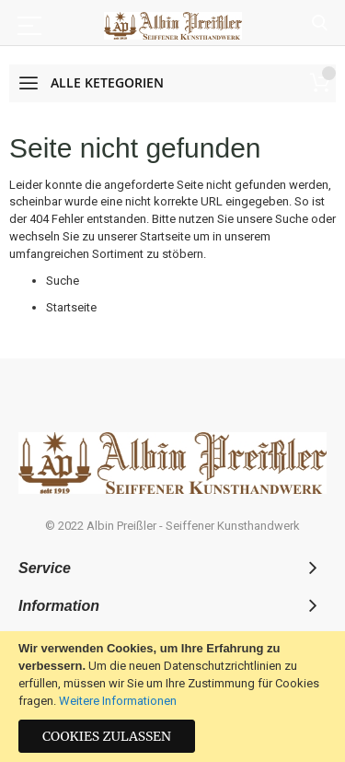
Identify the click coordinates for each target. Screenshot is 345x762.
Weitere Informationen (118, 701)
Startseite (165, 236)
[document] (172, 696)
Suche (320, 23)
